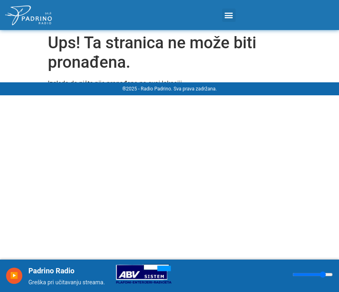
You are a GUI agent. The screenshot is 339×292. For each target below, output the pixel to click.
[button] (229, 15)
